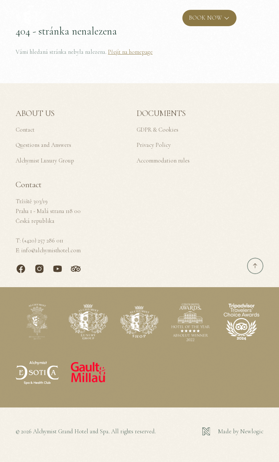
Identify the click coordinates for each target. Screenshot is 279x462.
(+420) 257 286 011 (42, 240)
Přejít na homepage (130, 52)
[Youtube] (57, 269)
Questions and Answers (43, 145)
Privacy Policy (154, 145)
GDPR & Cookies (157, 129)
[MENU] (255, 18)
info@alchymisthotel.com (51, 250)
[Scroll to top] (255, 266)
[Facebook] (21, 269)
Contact (25, 129)
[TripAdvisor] (75, 269)
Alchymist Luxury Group (45, 160)
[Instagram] (39, 269)
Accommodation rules (163, 160)
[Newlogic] (232, 431)
